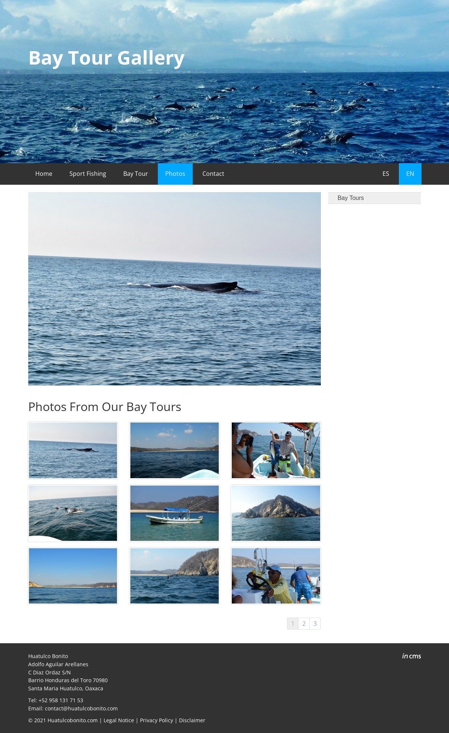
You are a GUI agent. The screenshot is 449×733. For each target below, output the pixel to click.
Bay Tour (135, 174)
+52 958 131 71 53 (61, 700)
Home (43, 174)
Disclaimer (192, 720)
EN (410, 174)
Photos (175, 174)
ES (386, 174)
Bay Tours (351, 198)
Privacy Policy (156, 720)
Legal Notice (119, 720)
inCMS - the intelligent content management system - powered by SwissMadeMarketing (411, 657)
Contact (213, 174)
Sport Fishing (87, 174)
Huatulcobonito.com (73, 720)
